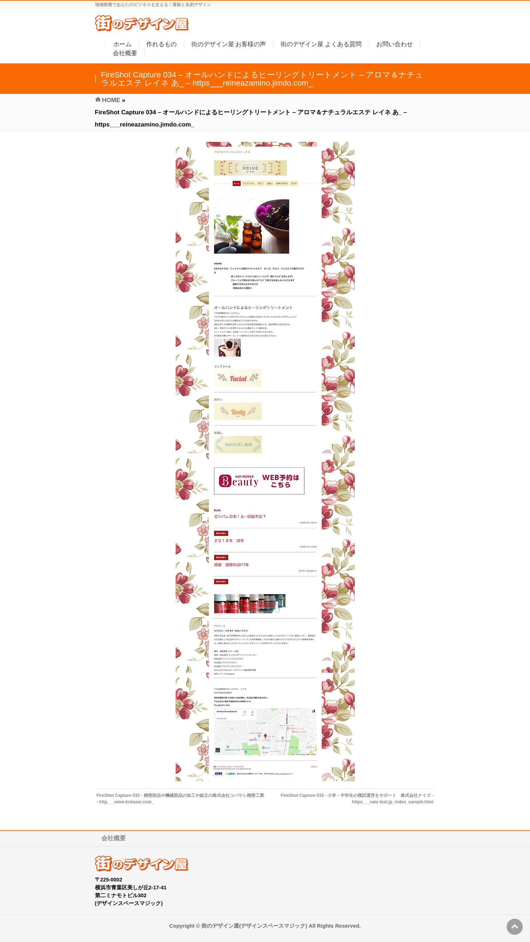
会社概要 (113, 838)
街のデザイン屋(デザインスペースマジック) (254, 926)
